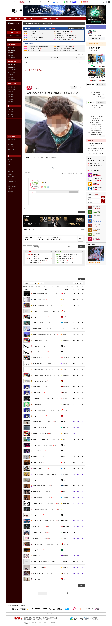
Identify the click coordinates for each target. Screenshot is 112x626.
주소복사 (25, 208)
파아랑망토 (65, 468)
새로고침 (83, 229)
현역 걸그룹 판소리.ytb (39, 532)
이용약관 (41, 614)
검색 (19, 40)
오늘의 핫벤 (10, 142)
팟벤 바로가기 (10, 159)
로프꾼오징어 (66, 317)
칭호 (54, 192)
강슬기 (64, 346)
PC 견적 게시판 (11, 149)
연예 (38, 286)
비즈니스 (35, 614)
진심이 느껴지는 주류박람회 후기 (42, 497)
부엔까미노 (65, 544)
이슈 (31, 286)
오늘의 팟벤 (10, 144)
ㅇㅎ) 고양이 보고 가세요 (40, 538)
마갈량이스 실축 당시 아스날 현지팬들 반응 (44, 544)
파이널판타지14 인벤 (15, 23)
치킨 (64, 421)
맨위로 (75, 246)
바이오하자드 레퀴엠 (12, 186)
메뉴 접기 (73, 192)
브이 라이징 (10, 179)
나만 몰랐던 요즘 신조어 (40, 351)
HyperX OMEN (11, 176)
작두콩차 (65, 398)
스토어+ (103, 43)
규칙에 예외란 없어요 (39, 416)
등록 (80, 238)
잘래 (64, 299)
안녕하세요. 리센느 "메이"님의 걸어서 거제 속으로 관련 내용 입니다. (50, 520)
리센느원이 (65, 520)
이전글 (35, 246)
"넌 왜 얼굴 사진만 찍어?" (40, 468)
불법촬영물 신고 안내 (66, 614)
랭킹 (47, 192)
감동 (77, 286)
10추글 (34, 283)
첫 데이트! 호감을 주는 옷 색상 (41, 485)
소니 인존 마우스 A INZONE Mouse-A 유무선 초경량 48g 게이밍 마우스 (96, 145)
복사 (30, 54)
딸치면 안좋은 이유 (39, 340)
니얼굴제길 (65, 561)
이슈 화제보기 (80, 28)
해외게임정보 (10, 171)
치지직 (9, 161)
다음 (67, 589)
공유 (63, 173)
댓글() (80, 62)
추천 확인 (80, 173)
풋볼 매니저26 (11, 191)
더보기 (48, 187)
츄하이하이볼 (66, 503)
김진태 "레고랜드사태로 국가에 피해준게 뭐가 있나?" (46, 509)
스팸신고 (75, 173)
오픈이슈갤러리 (81, 54)
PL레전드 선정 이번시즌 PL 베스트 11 (43, 445)
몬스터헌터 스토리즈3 (12, 184)
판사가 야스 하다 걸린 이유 (40, 433)
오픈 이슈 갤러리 (11, 139)
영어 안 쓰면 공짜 (38, 456)
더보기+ (51, 251)
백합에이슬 (65, 427)
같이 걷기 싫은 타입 (39, 346)
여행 (9, 169)
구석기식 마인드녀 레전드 (40, 322)
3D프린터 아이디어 (39, 386)
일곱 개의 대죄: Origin (12, 181)
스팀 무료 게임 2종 (38, 555)
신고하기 (70, 173)
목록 (77, 62)
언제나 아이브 (37, 550)
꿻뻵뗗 (64, 328)
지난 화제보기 (72, 28)
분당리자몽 (65, 322)
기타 (82, 286)
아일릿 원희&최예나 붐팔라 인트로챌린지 (44, 293)
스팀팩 (64, 538)
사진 (67, 286)
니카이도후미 (66, 386)
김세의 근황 (37, 404)
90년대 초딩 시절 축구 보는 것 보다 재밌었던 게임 (45, 439)
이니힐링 (45, 187)
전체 (25, 286)
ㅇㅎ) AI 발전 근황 (38, 567)
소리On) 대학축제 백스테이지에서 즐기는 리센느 (45, 334)
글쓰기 (81, 279)
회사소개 (30, 614)
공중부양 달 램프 (38, 392)
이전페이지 (68, 246)
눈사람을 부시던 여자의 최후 (41, 573)
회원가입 (10, 35)
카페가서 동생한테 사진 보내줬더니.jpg (43, 474)
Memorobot (65, 532)
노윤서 (64, 293)
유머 (44, 286)
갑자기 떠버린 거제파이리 (40, 357)
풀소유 (64, 305)
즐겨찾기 (41, 283)
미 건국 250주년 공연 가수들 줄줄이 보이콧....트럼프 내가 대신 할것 (50, 363)
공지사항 (81, 614)
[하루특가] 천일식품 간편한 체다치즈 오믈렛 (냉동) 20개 (96, 143)
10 (64, 589)
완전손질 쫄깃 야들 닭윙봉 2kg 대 (95, 150)
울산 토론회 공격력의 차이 (40, 328)
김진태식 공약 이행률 (39, 526)
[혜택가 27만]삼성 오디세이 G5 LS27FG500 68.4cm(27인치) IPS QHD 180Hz (96, 153)
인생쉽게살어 (66, 550)
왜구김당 (65, 363)
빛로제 (64, 369)
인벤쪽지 (42, 187)
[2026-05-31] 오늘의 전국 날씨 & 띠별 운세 (44, 561)
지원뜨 (25, 57)
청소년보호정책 (57, 614)
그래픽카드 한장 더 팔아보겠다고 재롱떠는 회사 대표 (46, 375)
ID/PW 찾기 (16, 35)
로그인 (99, 2)
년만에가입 (65, 555)
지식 (63, 286)
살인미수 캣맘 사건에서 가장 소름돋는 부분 (44, 503)
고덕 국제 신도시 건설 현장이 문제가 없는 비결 (45, 311)
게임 (58, 286)
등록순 (29, 229)
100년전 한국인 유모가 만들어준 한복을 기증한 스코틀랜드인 (48, 410)
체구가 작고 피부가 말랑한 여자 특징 (42, 421)
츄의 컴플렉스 (37, 579)
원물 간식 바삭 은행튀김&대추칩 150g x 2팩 (96, 148)
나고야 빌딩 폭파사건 (39, 299)
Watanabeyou (66, 509)
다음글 (29, 246)
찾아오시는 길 (75, 614)
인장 (32, 192)
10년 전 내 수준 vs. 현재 (40, 381)
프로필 (39, 192)
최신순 (32, 229)
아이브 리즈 (37, 480)
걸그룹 (9, 166)
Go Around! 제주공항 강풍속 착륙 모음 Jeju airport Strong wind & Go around (51, 369)
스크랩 (66, 173)
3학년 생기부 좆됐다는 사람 (40, 427)
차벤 (9, 164)
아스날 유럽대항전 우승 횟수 (41, 305)
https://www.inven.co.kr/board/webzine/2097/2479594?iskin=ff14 (41, 208)
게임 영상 (10, 174)
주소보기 (25, 54)
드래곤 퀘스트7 (11, 189)
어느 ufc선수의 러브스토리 (40, 317)
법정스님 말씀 (37, 515)
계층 (72, 286)
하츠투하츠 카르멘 (38, 450)
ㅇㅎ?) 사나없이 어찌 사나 (40, 491)
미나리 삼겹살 (37, 462)
